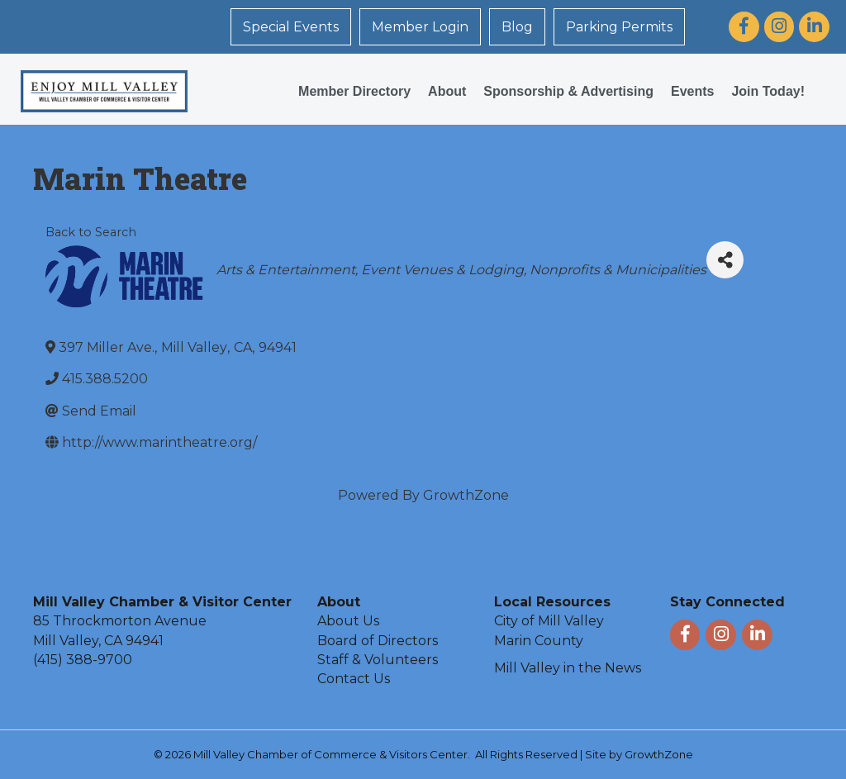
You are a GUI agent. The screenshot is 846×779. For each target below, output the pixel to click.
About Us (348, 621)
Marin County (538, 640)
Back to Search (90, 232)
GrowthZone (466, 495)
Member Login (420, 27)
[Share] (725, 259)
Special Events (291, 27)
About (447, 91)
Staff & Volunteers (377, 659)
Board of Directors (377, 640)
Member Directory (354, 91)
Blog (517, 27)
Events (692, 91)
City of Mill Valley (549, 621)
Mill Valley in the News (567, 668)
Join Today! (768, 91)
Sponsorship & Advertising (568, 91)
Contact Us (353, 678)
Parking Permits (619, 27)
